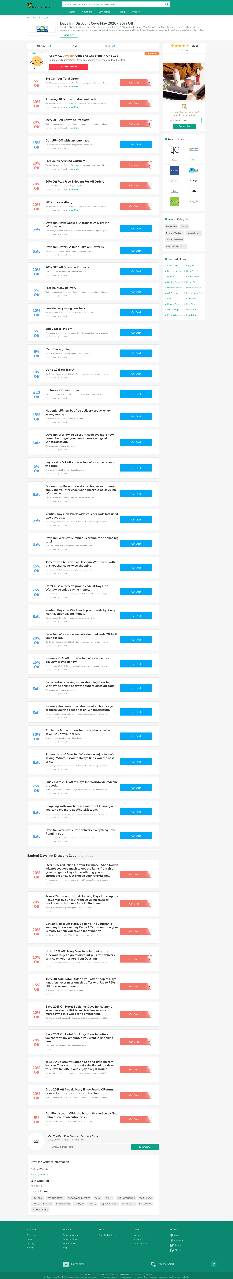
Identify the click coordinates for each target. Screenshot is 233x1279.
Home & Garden (193, 233)
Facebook (176, 1240)
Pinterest (176, 1250)
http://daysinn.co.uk (39, 1174)
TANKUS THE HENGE (42, 1204)
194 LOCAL (38, 1198)
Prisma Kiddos (128, 1204)
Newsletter (73, 1264)
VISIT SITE (69, 35)
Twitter (175, 1245)
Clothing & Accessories (176, 246)
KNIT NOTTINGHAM (126, 1198)
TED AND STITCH (55, 1198)
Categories (106, 11)
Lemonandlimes (63, 1204)
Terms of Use (140, 1243)
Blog (122, 11)
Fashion (184, 226)
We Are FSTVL (145, 1198)
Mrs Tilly (92, 1204)
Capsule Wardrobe (109, 1204)
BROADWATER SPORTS (79, 1198)
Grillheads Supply (40, 1209)
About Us (138, 1235)
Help (65, 1247)
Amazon (135, 11)
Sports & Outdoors (174, 233)
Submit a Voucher (71, 1235)
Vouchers (87, 11)
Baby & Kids (171, 226)
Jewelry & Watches (174, 239)
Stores (71, 11)
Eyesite (98, 1198)
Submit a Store (70, 1239)
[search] (116, 4)
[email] (104, 1147)
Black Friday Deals (107, 1235)
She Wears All (145, 1204)
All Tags (31, 1243)
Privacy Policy (140, 1239)
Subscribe (145, 1147)
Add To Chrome (69, 66)
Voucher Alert (69, 1243)
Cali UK (109, 1198)
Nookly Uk (79, 1204)
